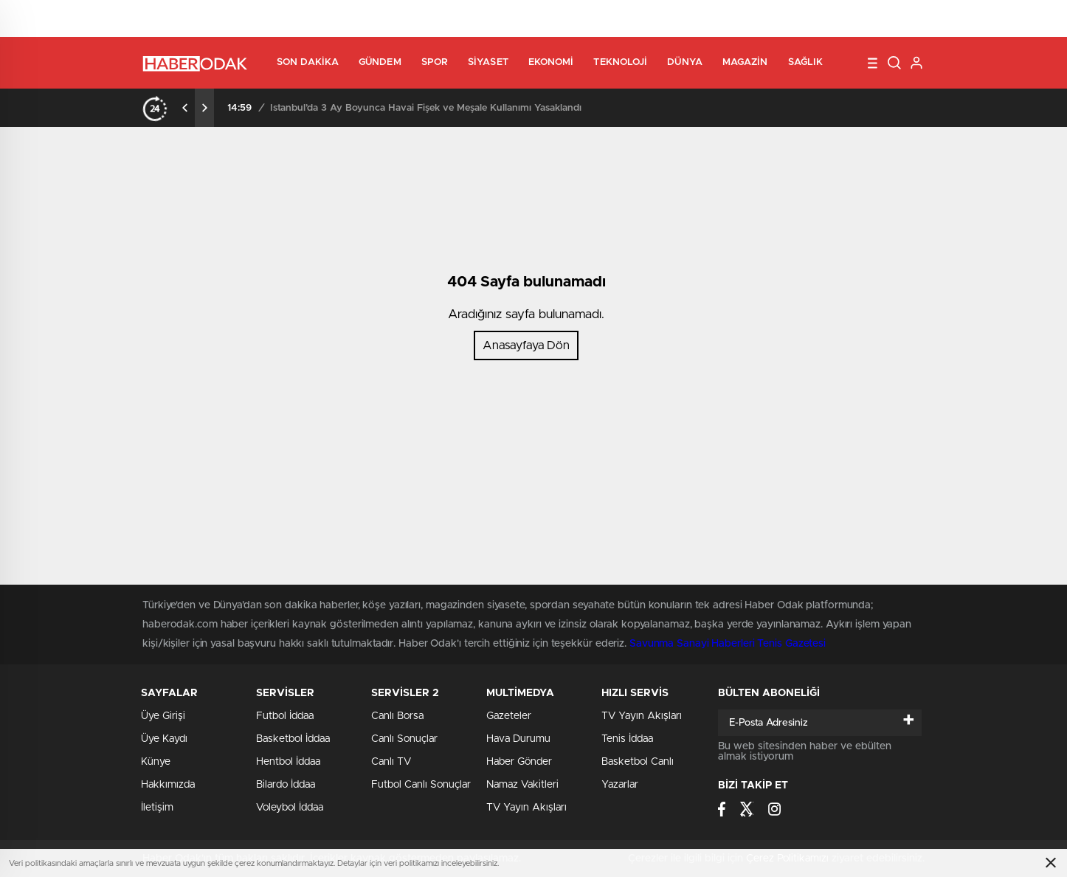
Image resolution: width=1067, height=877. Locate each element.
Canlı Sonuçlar (404, 739)
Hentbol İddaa (288, 762)
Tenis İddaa (627, 739)
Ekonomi (551, 62)
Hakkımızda (168, 785)
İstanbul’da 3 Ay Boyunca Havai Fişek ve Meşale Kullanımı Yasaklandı (425, 108)
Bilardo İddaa (285, 785)
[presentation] (185, 108)
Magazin (745, 62)
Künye (155, 762)
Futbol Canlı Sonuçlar (421, 785)
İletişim (157, 807)
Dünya (684, 62)
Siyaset (488, 62)
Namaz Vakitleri (522, 785)
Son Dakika (308, 62)
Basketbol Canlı (637, 762)
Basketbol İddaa (293, 739)
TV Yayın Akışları (526, 807)
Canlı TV (391, 762)
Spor (434, 62)
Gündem (380, 62)
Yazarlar (619, 785)
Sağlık (805, 62)
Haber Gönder (519, 762)
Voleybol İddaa (289, 807)
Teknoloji (620, 62)
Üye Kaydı (164, 739)
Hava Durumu (518, 739)
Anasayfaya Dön (526, 345)
